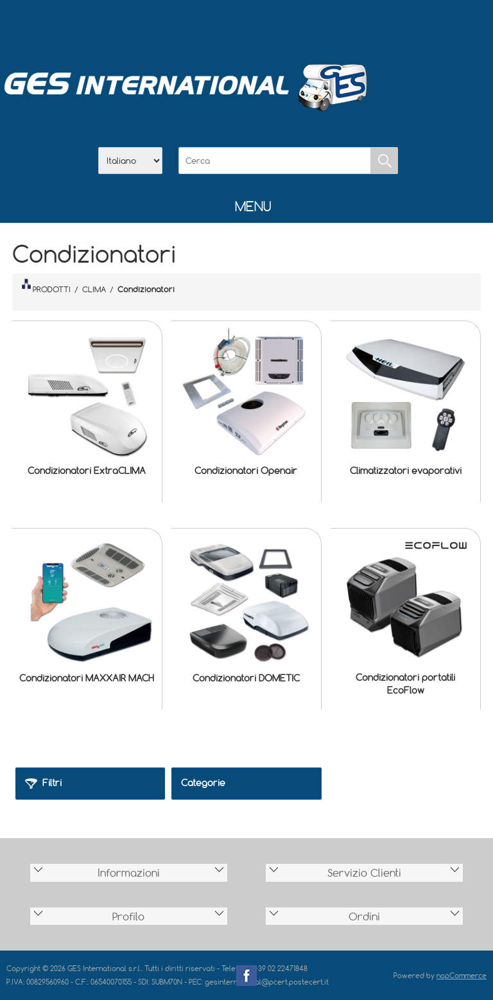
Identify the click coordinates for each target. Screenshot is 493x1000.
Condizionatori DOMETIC (246, 678)
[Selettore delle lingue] (130, 160)
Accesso (313, 26)
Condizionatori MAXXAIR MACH (86, 678)
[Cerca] (274, 160)
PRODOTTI (46, 286)
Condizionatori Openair (246, 470)
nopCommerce (462, 975)
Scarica (246, 26)
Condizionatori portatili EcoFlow (405, 683)
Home (179, 26)
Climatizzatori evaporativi (406, 470)
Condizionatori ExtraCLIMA (87, 470)
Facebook (246, 975)
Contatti (280, 26)
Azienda (213, 26)
